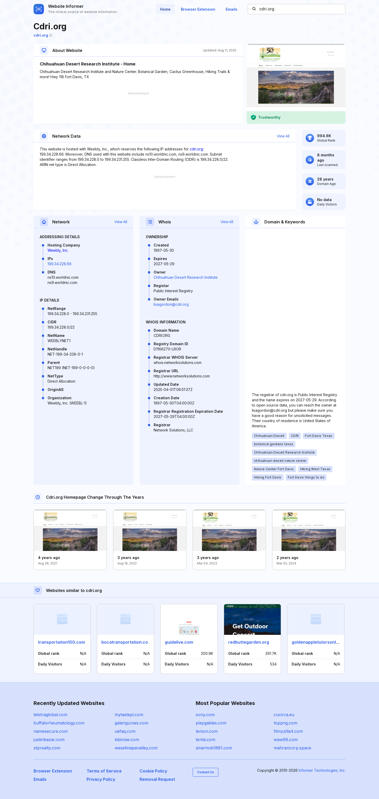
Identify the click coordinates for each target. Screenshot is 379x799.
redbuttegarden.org (248, 642)
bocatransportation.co (124, 642)
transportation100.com (61, 642)
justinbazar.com (49, 739)
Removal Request (157, 779)
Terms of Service (104, 771)
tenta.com (205, 739)
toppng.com (285, 722)
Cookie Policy (153, 771)
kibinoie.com (127, 739)
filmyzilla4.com (288, 731)
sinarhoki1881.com (214, 747)
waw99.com (286, 739)
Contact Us (205, 772)
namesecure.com (51, 731)
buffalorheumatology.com (59, 722)
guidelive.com (179, 642)
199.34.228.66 (59, 264)
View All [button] (283, 136)
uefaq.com (125, 731)
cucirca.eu (284, 714)
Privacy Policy (101, 779)
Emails (231, 9)
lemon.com (207, 731)
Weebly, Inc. (58, 250)
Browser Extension (198, 9)
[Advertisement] (138, 107)
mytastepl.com (129, 714)
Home (165, 9)
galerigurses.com (131, 722)
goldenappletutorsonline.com (322, 642)
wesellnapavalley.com (136, 747)
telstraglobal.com (50, 714)
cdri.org (43, 35)
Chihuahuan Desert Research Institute (186, 277)
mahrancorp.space (292, 747)
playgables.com (211, 722)
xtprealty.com (47, 747)
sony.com (205, 714)
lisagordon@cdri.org (171, 304)
